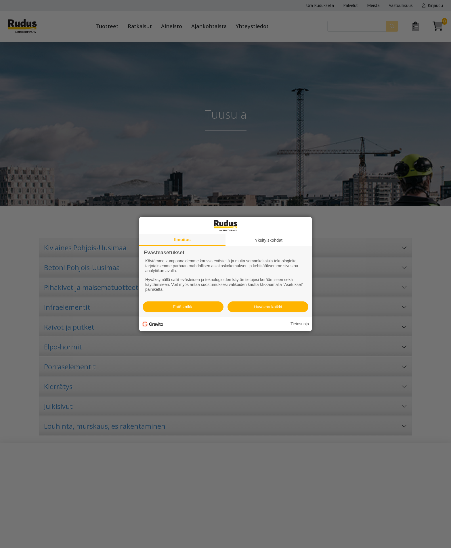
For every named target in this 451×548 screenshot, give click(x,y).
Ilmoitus (182, 239)
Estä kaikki (183, 306)
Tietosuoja (300, 324)
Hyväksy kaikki (268, 306)
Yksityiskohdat (268, 239)
